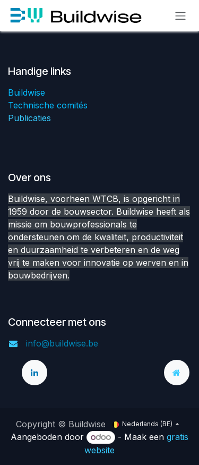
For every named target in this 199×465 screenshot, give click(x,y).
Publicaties (29, 118)
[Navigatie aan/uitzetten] (180, 15)
